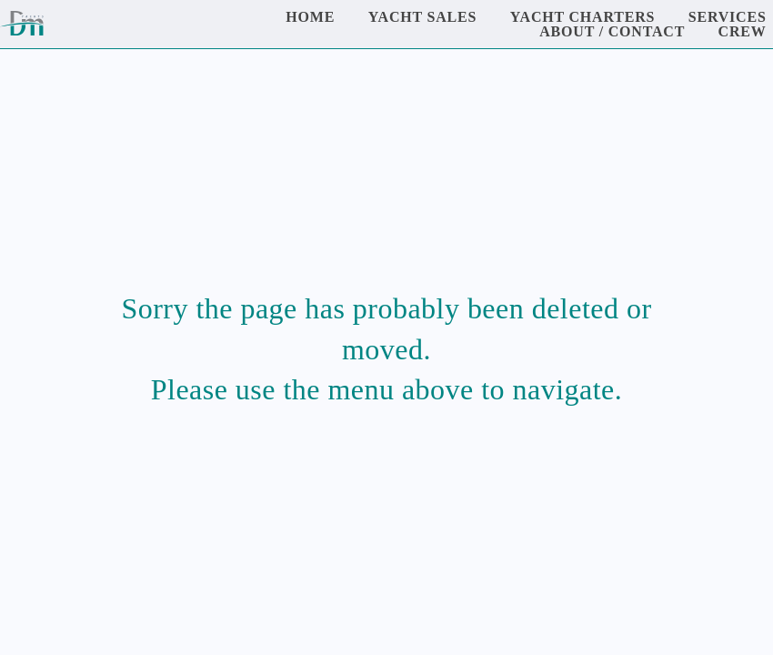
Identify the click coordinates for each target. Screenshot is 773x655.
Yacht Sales (422, 17)
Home (310, 17)
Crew (742, 31)
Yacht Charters (583, 17)
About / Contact (612, 31)
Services (727, 17)
